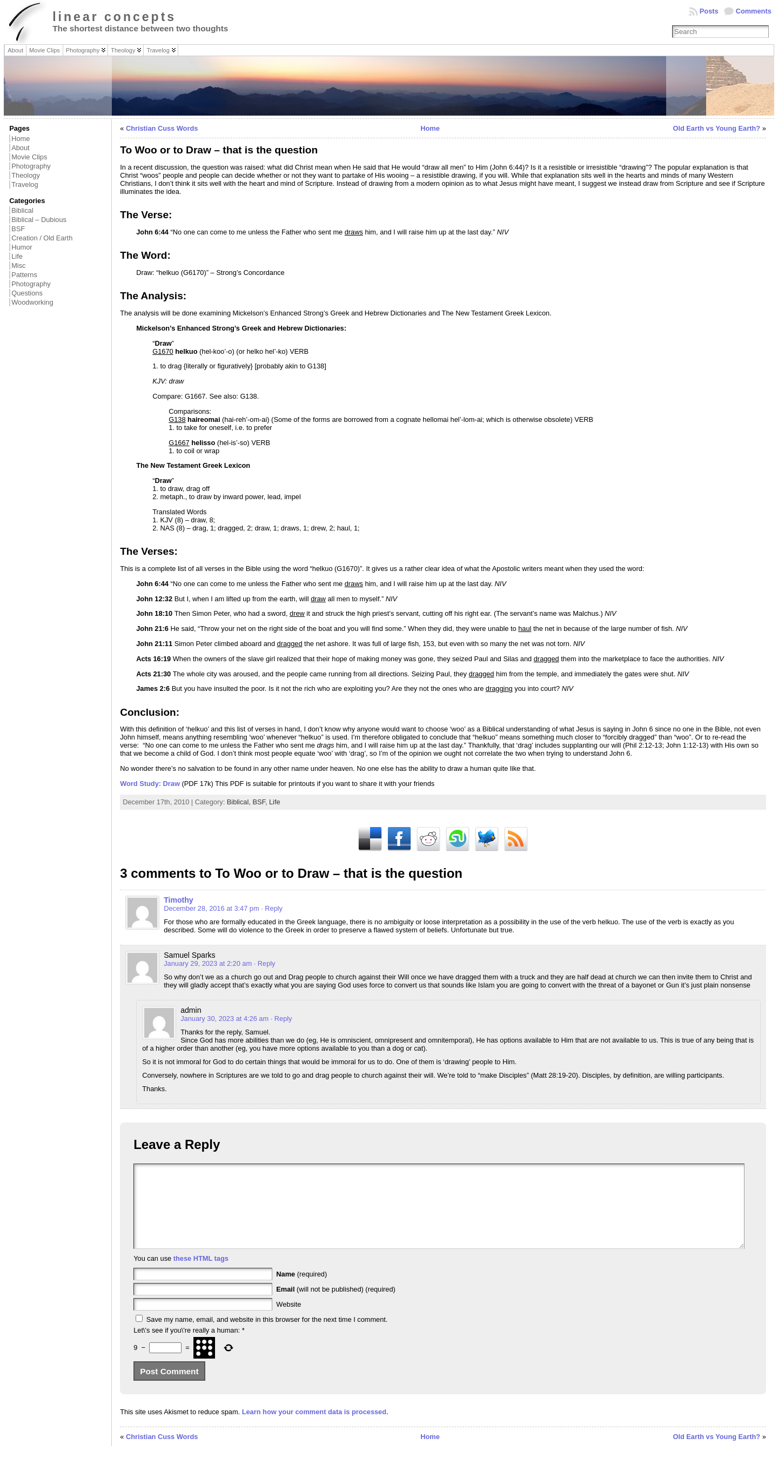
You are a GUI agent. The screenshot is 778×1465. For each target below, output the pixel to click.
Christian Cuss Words (162, 128)
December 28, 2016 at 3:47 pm (211, 908)
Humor (21, 247)
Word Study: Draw (150, 783)
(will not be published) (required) (335, 1305)
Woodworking (32, 302)
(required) (301, 1290)
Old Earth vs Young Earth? (716, 128)
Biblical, (240, 802)
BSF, (260, 802)
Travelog (24, 184)
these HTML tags (201, 1275)
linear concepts (114, 17)
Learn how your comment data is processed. (315, 1428)
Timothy (178, 900)
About (20, 148)
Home (20, 139)
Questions (27, 293)
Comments (754, 11)
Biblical (22, 210)
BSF (18, 229)
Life (17, 256)
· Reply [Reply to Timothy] (272, 908)
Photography (31, 166)
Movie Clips (29, 157)
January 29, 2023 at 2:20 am (208, 963)
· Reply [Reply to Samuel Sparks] (265, 963)
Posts (709, 11)
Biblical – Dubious (38, 220)
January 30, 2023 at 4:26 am (224, 1018)
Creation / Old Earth (41, 238)
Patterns (24, 275)
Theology (25, 175)
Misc (18, 265)
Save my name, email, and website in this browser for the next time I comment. (267, 1336)
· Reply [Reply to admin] (281, 1018)
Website (288, 1320)
